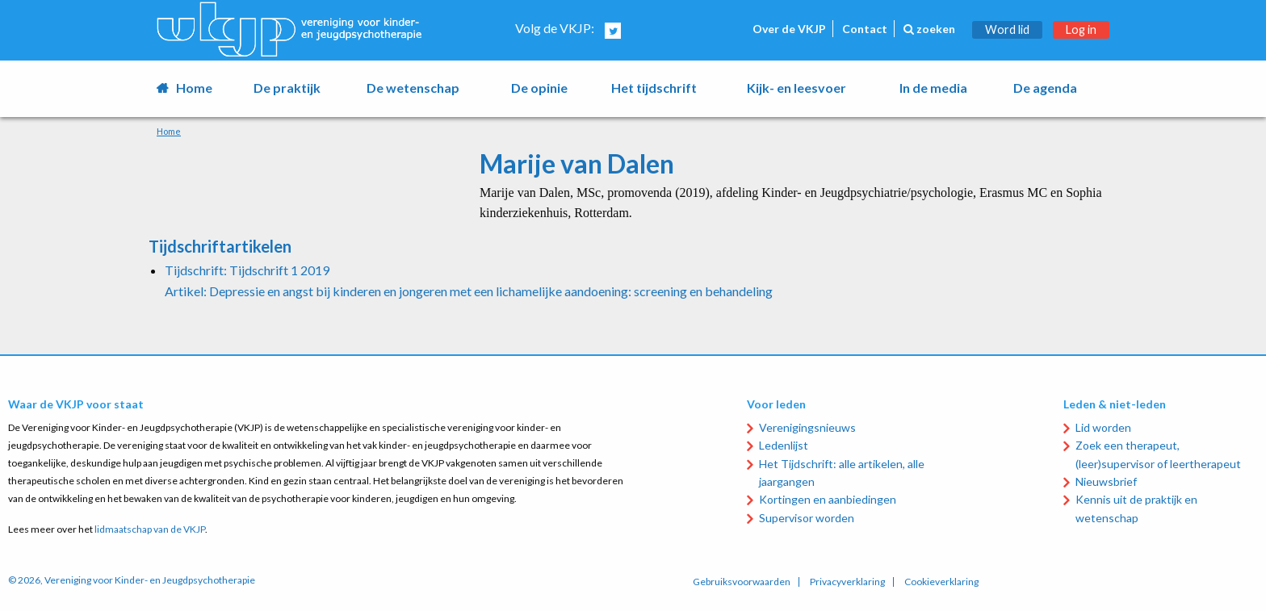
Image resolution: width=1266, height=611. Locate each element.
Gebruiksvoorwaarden (741, 582)
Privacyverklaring (847, 582)
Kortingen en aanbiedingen (827, 499)
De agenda (1045, 87)
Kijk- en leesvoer (796, 87)
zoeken (929, 29)
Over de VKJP (789, 29)
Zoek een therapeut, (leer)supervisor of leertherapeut (1158, 454)
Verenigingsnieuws (807, 427)
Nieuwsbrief (1106, 481)
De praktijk (287, 87)
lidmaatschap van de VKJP (149, 529)
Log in (1081, 29)
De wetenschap (413, 87)
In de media (933, 87)
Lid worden (1103, 427)
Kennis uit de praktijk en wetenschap (1136, 508)
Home (194, 87)
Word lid (1007, 29)
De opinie (539, 87)
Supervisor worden (806, 518)
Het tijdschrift (654, 87)
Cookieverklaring (941, 582)
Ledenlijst (783, 445)
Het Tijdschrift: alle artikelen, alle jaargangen (841, 472)
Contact (864, 29)
